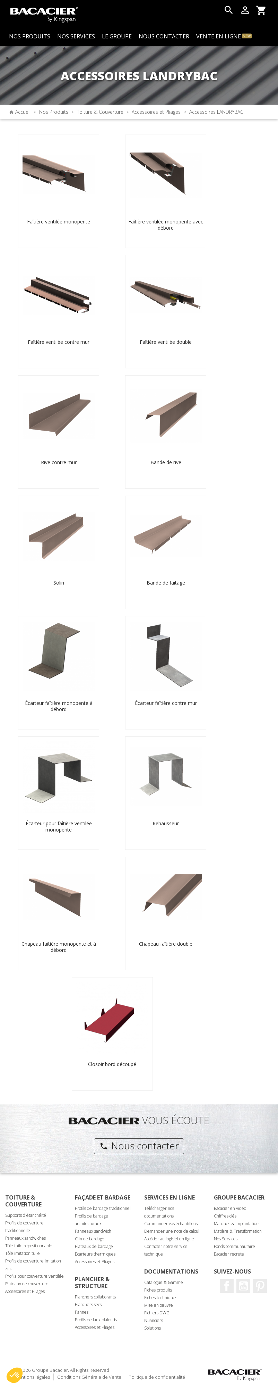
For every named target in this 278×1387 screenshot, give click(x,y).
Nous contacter (139, 1145)
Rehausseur (166, 823)
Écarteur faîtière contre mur (166, 703)
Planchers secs (88, 1304)
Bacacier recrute (229, 1254)
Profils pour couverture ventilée (34, 1276)
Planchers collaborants (95, 1297)
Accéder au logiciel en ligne (169, 1239)
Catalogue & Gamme (163, 1282)
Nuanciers (153, 1320)
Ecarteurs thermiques (95, 1254)
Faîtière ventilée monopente (58, 221)
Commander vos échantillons (171, 1224)
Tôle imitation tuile (22, 1253)
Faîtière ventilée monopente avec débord (165, 224)
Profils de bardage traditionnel (103, 1208)
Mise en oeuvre (158, 1305)
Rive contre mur (59, 462)
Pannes (81, 1312)
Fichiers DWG (157, 1313)
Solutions (152, 1328)
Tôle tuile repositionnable (28, 1246)
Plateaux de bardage (94, 1246)
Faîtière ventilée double (166, 342)
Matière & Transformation (238, 1231)
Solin (58, 582)
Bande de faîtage (166, 582)
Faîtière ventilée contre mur (58, 342)
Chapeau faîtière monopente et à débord (58, 946)
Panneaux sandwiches (25, 1238)
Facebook (227, 1286)
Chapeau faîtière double (165, 943)
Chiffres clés (225, 1216)
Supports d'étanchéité (25, 1215)
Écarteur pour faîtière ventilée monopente (59, 826)
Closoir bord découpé (112, 1064)
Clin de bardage (89, 1239)
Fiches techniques (160, 1298)
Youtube (243, 1286)
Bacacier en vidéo (230, 1208)
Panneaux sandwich (93, 1231)
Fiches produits (158, 1290)
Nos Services (225, 1239)
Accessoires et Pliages (25, 1291)
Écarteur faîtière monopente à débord (59, 706)
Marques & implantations (237, 1224)
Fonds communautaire (234, 1246)
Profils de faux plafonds (96, 1320)
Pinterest (260, 1286)
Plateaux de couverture (27, 1284)
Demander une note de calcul (171, 1231)
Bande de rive (165, 462)
